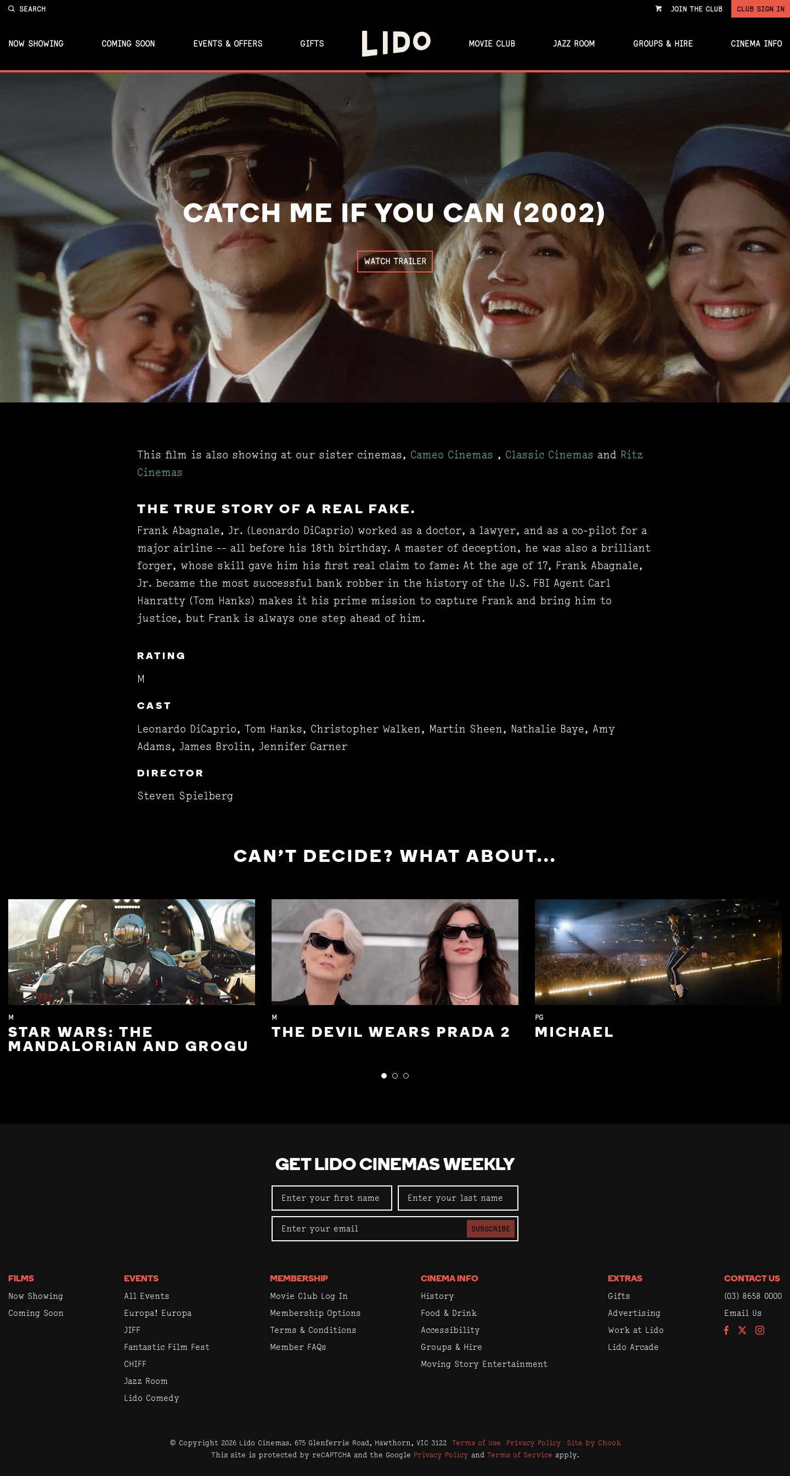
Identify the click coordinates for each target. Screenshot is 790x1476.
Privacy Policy (533, 1442)
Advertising (634, 1313)
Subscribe (490, 1228)
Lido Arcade (633, 1347)
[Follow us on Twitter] (742, 1331)
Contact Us (752, 1279)
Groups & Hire (663, 43)
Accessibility (450, 1330)
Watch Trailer (395, 261)
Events (141, 1279)
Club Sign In (761, 8)
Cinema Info (756, 43)
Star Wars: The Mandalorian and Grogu (129, 1040)
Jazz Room (574, 43)
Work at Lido (636, 1330)
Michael (575, 1033)
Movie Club (492, 43)
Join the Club (697, 8)
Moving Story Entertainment (484, 1364)
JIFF (132, 1330)
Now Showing (36, 43)
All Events (147, 1296)
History (437, 1296)
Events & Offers (227, 43)
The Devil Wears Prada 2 (391, 1033)
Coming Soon (128, 43)
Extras (625, 1279)
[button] (384, 1075)
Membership (299, 1279)
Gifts (312, 43)
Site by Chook (594, 1442)
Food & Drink (449, 1313)
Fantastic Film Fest (167, 1347)
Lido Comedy (151, 1398)
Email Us (743, 1313)
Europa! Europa (157, 1313)
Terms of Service (519, 1454)
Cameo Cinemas (451, 455)
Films (21, 1279)
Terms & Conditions (313, 1330)
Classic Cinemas (549, 455)
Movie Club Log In (309, 1296)
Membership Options (315, 1313)
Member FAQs (298, 1347)
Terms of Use (476, 1442)
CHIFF (135, 1364)
